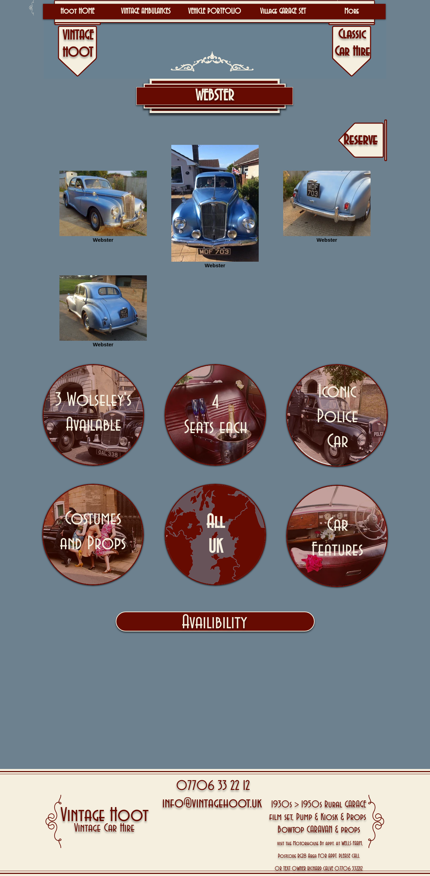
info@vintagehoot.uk (212, 803)
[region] (93, 415)
